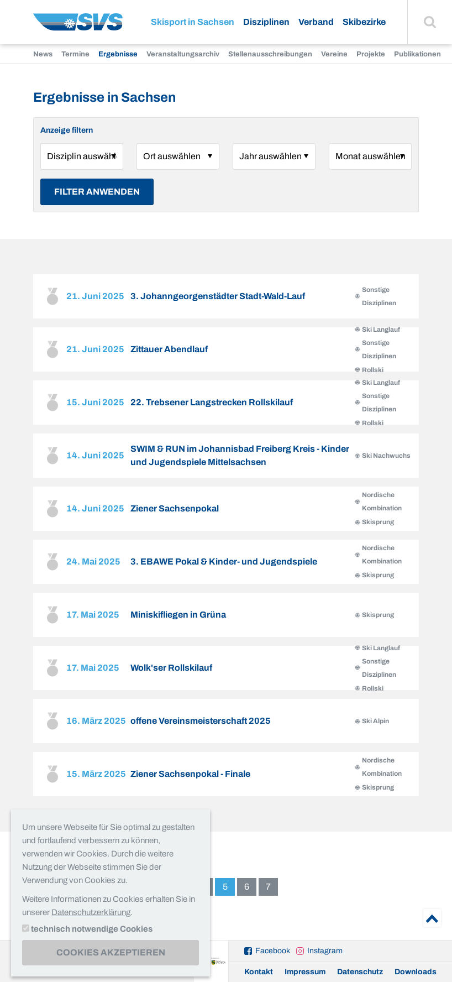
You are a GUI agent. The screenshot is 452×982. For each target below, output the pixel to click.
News (42, 54)
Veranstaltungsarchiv (182, 54)
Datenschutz (360, 972)
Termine (75, 54)
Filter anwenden (97, 191)
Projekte (370, 54)
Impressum (305, 972)
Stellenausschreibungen (270, 54)
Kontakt (258, 972)
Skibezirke (364, 22)
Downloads (416, 972)
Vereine (334, 54)
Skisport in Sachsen (192, 22)
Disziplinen (266, 22)
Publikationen (417, 54)
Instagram (325, 951)
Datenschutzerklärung (90, 912)
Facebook (272, 951)
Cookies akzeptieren (110, 952)
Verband (316, 22)
